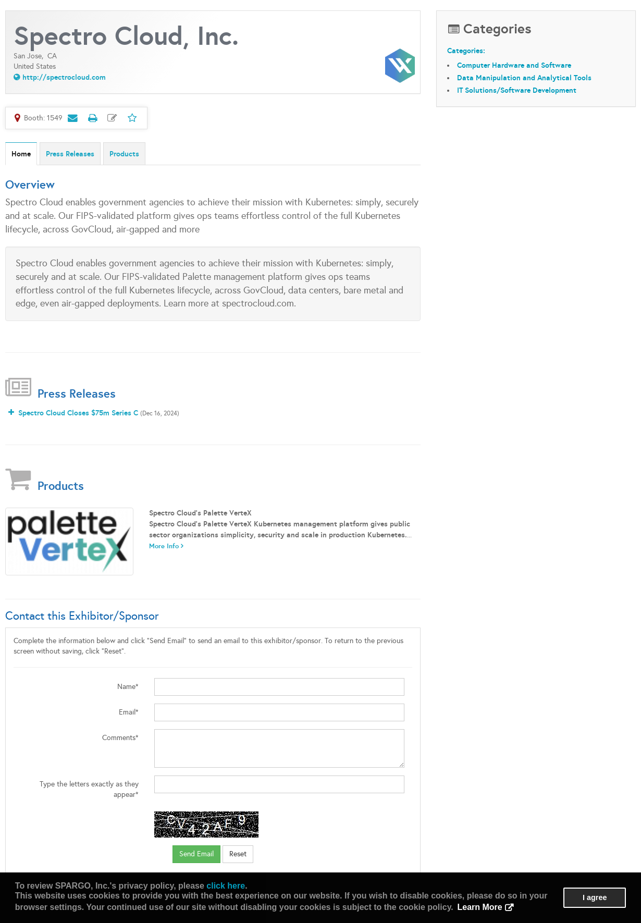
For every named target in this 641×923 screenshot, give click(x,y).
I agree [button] (595, 897)
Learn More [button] (479, 907)
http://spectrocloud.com (64, 77)
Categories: (466, 50)
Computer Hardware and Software (514, 65)
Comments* (120, 737)
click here (225, 885)
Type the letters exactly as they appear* (89, 789)
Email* (129, 712)
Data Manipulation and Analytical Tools (524, 77)
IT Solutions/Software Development (516, 90)
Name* (128, 686)
